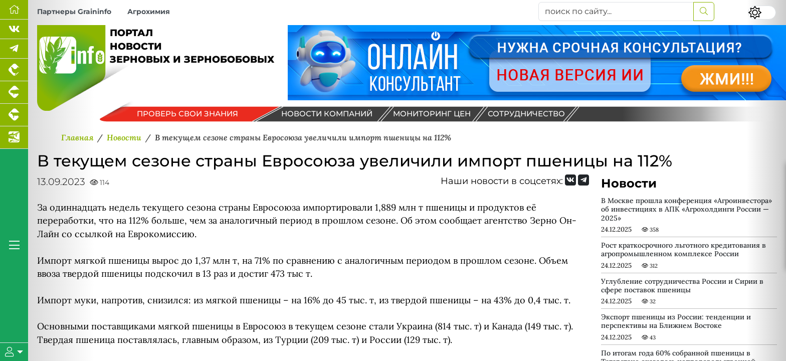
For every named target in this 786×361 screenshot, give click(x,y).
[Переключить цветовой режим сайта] (762, 13)
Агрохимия (148, 11)
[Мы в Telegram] (14, 49)
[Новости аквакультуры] (14, 137)
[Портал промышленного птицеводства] (14, 70)
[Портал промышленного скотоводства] (14, 115)
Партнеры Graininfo (74, 11)
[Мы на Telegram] (583, 180)
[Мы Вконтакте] (14, 29)
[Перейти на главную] (14, 10)
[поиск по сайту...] (616, 11)
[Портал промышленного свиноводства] (14, 92)
